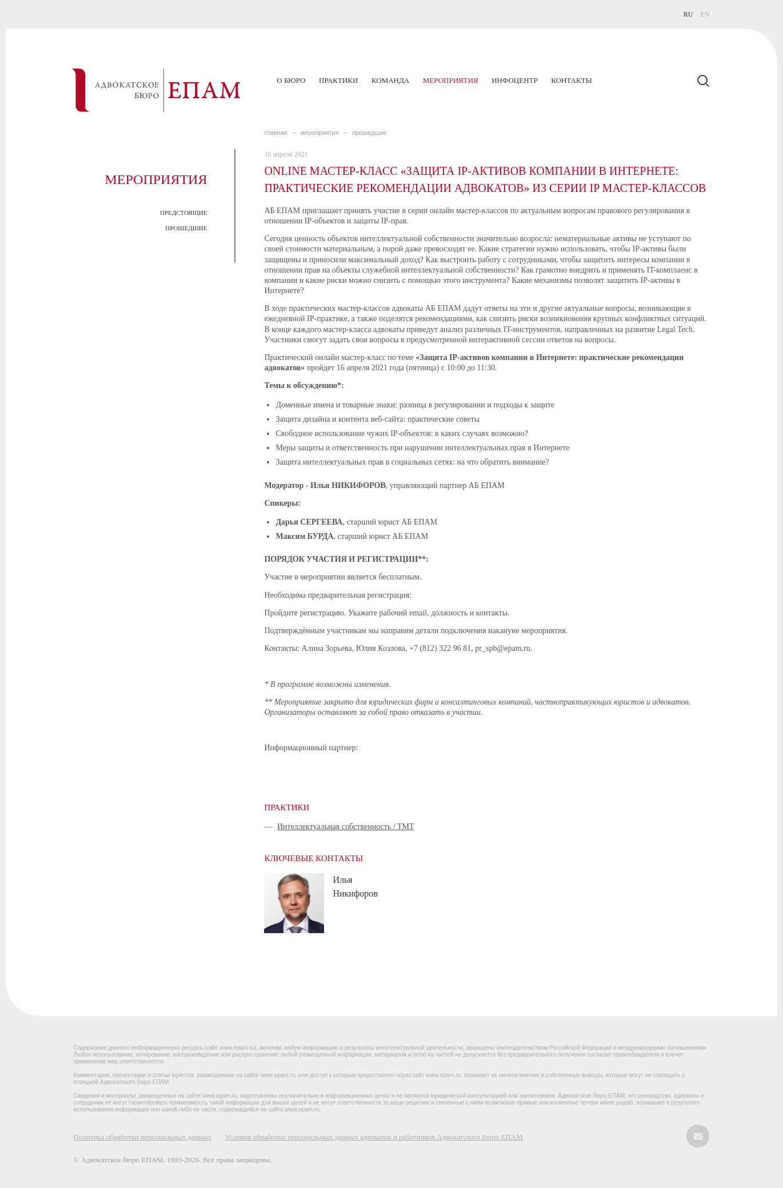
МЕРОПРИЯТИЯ (320, 132)
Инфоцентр (514, 80)
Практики (338, 80)
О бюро (291, 80)
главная (275, 132)
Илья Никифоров (355, 886)
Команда (390, 80)
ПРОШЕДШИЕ (186, 228)
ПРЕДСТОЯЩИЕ (183, 212)
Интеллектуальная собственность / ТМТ (345, 826)
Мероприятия (450, 80)
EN (704, 14)
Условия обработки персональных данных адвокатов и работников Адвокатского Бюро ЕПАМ (374, 1137)
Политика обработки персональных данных (142, 1137)
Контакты (571, 80)
